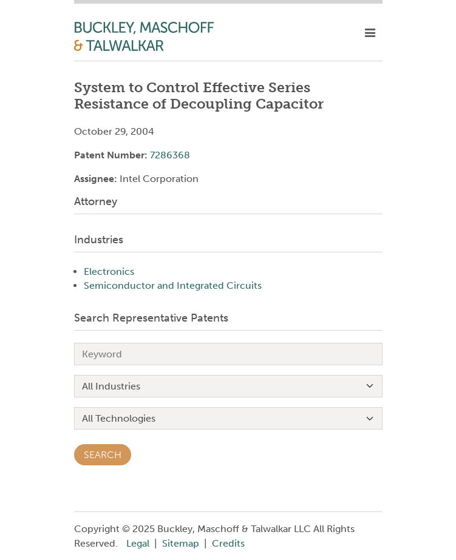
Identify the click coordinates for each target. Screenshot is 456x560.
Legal (137, 543)
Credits (228, 543)
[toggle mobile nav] (370, 33)
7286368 (170, 155)
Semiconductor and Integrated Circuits (173, 285)
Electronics (109, 271)
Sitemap (180, 543)
